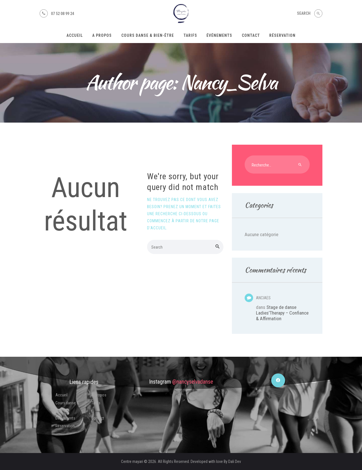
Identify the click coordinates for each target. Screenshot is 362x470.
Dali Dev (234, 461)
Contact (97, 418)
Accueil (61, 395)
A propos (98, 395)
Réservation (65, 426)
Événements (65, 418)
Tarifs (95, 403)
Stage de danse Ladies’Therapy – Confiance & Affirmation (282, 312)
